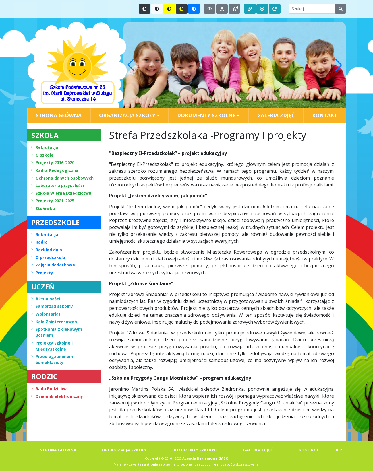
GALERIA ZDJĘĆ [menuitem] (276, 115)
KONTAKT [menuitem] (324, 115)
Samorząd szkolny (52, 306)
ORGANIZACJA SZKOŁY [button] (127, 115)
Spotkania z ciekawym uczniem (56, 332)
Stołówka (43, 208)
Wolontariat (46, 314)
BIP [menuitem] (339, 450)
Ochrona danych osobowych (62, 178)
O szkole (42, 155)
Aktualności (45, 298)
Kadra (39, 242)
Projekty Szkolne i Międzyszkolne (52, 346)
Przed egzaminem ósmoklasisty (52, 359)
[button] (131, 65)
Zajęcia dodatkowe (53, 265)
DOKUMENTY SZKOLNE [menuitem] (195, 450)
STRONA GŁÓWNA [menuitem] (59, 115)
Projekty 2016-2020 (52, 162)
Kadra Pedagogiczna (54, 170)
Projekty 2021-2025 (52, 200)
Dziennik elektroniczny (57, 396)
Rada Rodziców (49, 388)
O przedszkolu (48, 257)
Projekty (42, 272)
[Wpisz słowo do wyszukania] (312, 9)
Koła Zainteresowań (54, 321)
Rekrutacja (44, 147)
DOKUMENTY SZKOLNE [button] (206, 115)
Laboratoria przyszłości (57, 185)
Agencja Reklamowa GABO (205, 458)
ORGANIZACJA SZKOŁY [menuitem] (124, 450)
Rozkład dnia (46, 249)
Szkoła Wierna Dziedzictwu (61, 193)
